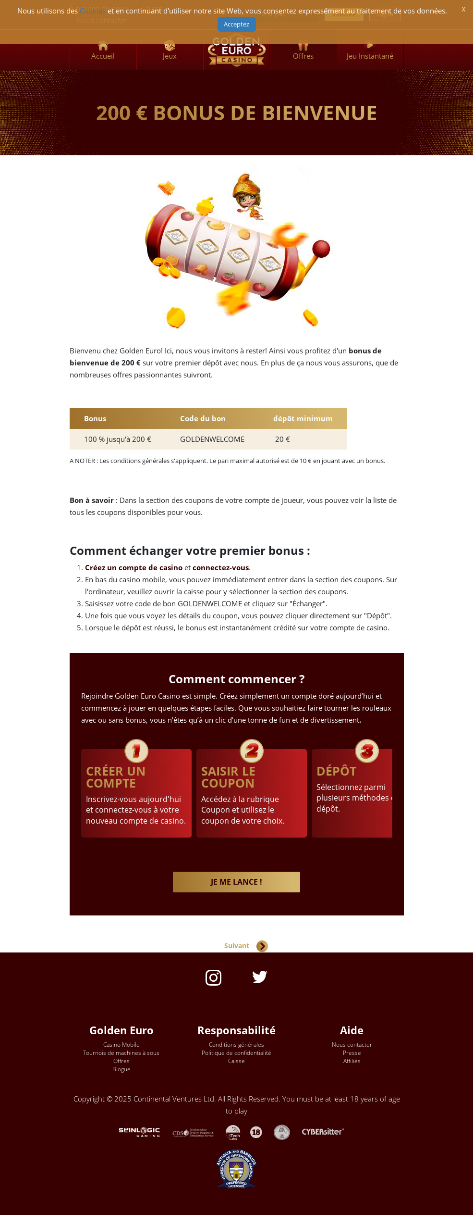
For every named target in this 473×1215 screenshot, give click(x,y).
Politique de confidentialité (236, 1053)
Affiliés (352, 1061)
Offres (121, 1061)
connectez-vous (221, 567)
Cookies (93, 10)
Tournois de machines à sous (121, 1053)
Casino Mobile (121, 1044)
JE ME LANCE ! (236, 882)
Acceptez (236, 24)
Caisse (236, 1061)
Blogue (121, 1069)
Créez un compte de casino (133, 567)
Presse (352, 1053)
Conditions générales (236, 1044)
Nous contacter (352, 1044)
